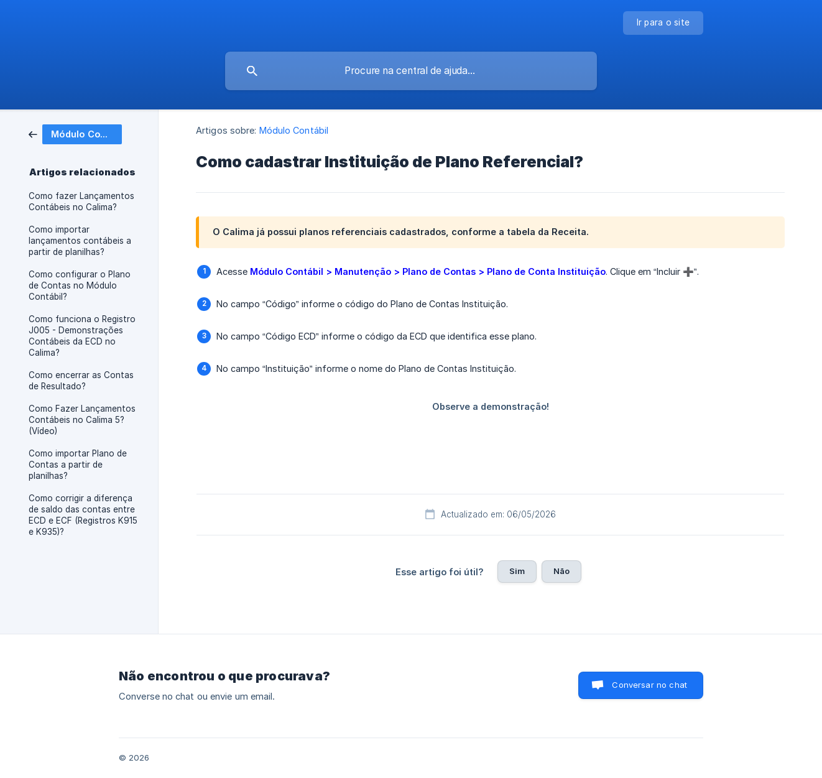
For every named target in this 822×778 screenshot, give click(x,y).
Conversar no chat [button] (649, 685)
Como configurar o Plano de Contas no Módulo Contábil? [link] (80, 285)
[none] (663, 23)
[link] (75, 133)
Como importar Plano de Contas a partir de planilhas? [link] (78, 464)
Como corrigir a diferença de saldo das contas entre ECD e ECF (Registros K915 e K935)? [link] (83, 515)
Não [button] (561, 571)
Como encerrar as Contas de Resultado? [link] (81, 380)
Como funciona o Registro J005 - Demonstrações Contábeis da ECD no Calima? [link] (82, 336)
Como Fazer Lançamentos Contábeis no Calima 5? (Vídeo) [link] (82, 420)
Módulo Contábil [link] (294, 130)
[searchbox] (411, 71)
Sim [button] (517, 571)
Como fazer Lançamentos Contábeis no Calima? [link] (81, 201)
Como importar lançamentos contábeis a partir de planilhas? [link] (80, 241)
